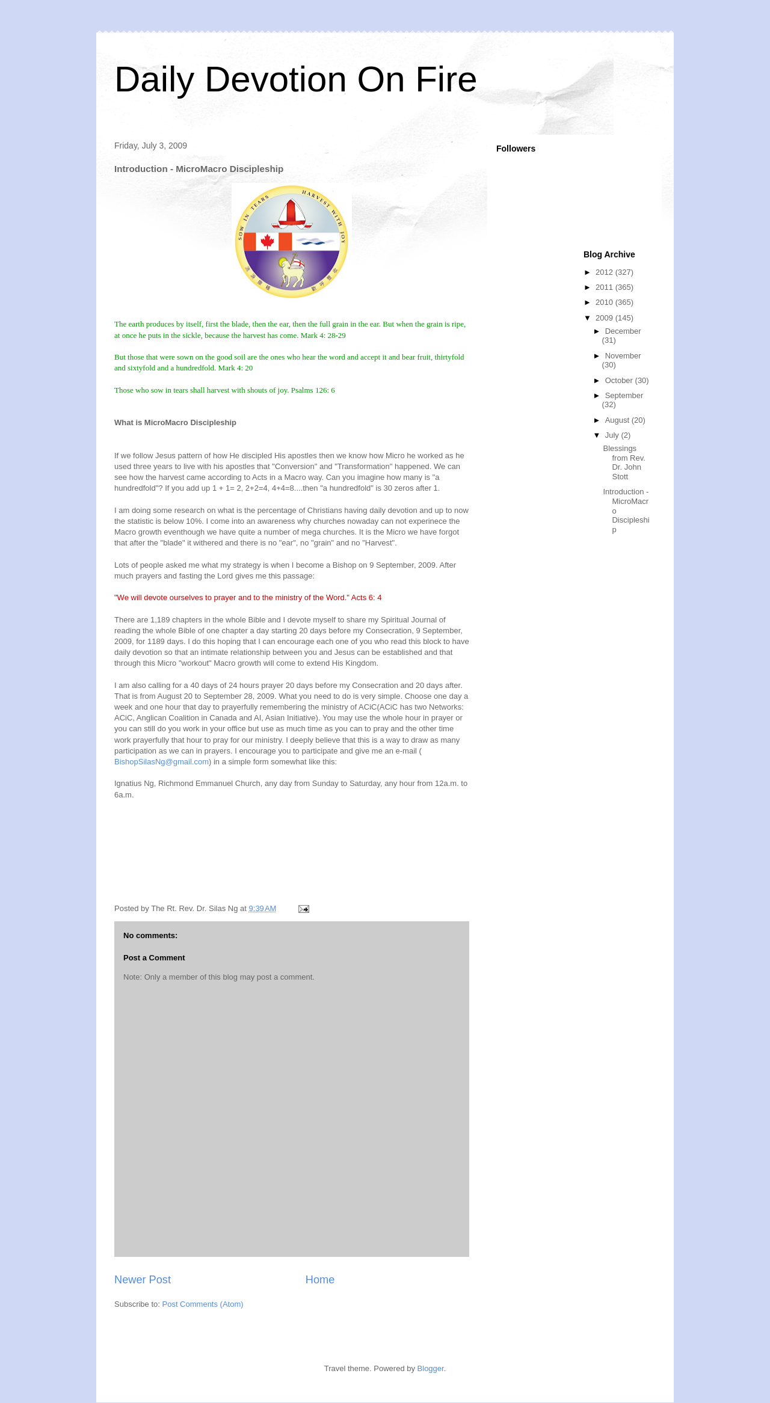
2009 (605, 317)
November (623, 355)
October (620, 380)
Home (320, 1280)
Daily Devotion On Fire (296, 79)
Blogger (430, 1368)
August (618, 420)
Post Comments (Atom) (203, 1304)
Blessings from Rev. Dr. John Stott (624, 462)
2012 (605, 272)
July (613, 435)
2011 (605, 287)
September (624, 395)
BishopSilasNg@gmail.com (161, 761)
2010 (605, 302)
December (623, 331)
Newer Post (142, 1280)
